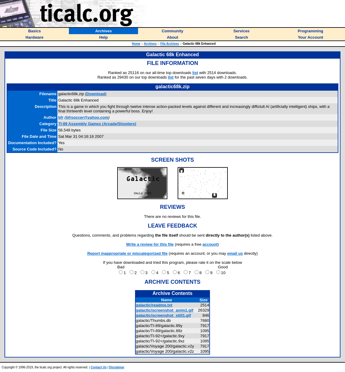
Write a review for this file (150, 244)
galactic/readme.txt (154, 305)
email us (235, 253)
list (195, 72)
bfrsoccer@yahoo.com (87, 117)
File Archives (169, 43)
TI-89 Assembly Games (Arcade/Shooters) (97, 123)
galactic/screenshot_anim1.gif (164, 310)
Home (136, 43)
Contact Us (99, 367)
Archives (150, 43)
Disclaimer (116, 367)
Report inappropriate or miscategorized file (127, 253)
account (210, 244)
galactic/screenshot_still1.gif (163, 315)
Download (95, 94)
